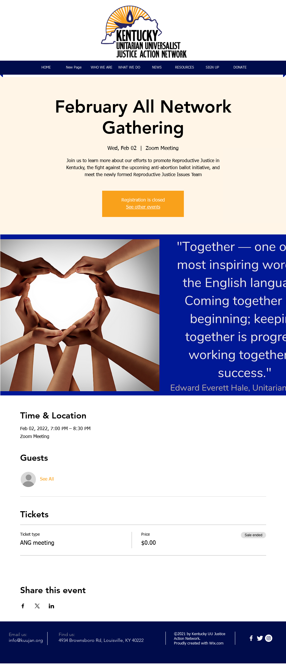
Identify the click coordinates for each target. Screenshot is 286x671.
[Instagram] (268, 638)
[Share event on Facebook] (23, 606)
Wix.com (216, 643)
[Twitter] (260, 638)
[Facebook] (251, 638)
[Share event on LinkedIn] (51, 606)
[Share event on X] (37, 606)
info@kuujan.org (26, 640)
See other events (143, 207)
